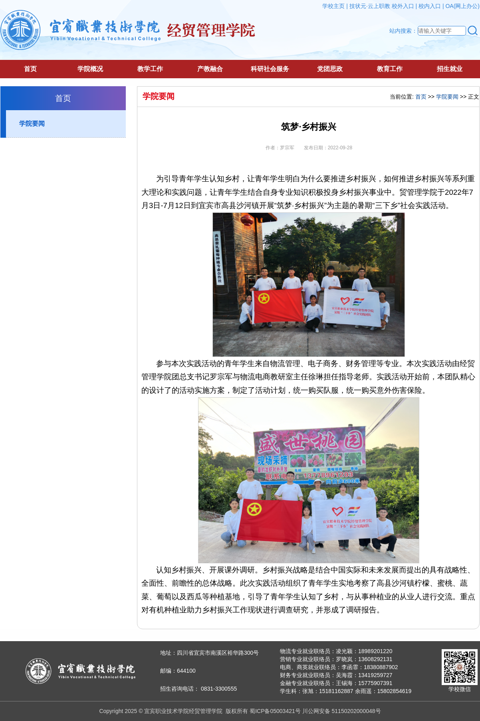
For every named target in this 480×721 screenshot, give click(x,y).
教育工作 (390, 68)
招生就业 (449, 68)
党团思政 (330, 68)
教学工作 (150, 68)
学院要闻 (32, 123)
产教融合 (210, 68)
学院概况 (90, 68)
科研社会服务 (270, 68)
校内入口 (430, 6)
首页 (30, 68)
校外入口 (403, 6)
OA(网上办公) (462, 6)
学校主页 (333, 6)
